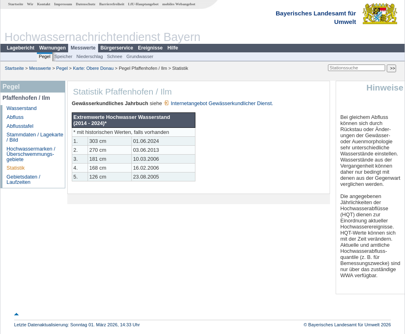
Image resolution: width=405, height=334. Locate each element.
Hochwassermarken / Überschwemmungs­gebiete (30, 154)
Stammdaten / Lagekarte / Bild (34, 137)
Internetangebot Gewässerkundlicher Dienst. (218, 103)
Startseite (15, 4)
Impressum (63, 4)
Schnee (114, 56)
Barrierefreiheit (111, 4)
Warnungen (52, 48)
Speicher (63, 56)
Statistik (15, 168)
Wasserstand (21, 108)
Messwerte (83, 48)
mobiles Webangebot (178, 4)
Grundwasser (140, 56)
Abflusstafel (19, 126)
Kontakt (43, 4)
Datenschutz (86, 4)
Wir (30, 4)
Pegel (45, 56)
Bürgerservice (117, 48)
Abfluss (15, 117)
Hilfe (172, 48)
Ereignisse (150, 48)
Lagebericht (20, 48)
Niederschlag (89, 56)
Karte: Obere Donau (93, 68)
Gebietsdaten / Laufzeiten (23, 179)
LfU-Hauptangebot (143, 4)
